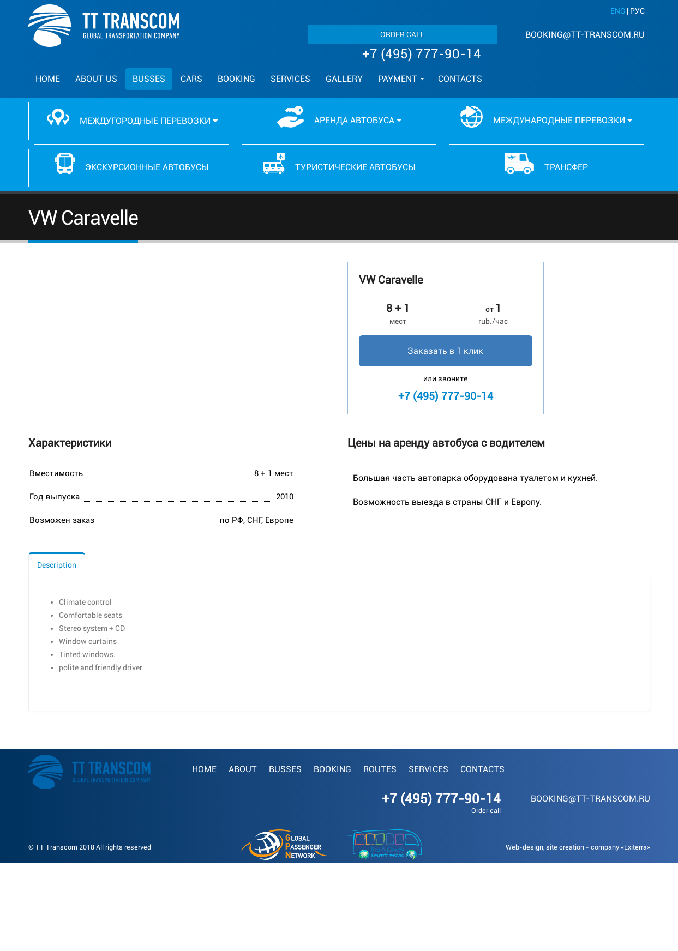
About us (96, 79)
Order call (402, 34)
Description (56, 565)
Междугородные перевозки (132, 117)
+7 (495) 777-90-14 (421, 54)
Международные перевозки (546, 117)
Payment (397, 79)
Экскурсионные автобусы (132, 163)
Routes (380, 769)
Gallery (344, 79)
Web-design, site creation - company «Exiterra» (578, 847)
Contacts (460, 79)
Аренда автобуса (339, 117)
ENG (617, 11)
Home (47, 79)
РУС (637, 11)
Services (290, 79)
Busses (149, 79)
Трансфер (547, 163)
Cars (191, 79)
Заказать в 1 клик (445, 351)
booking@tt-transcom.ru (585, 34)
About (243, 769)
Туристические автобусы (339, 163)
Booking (236, 79)
